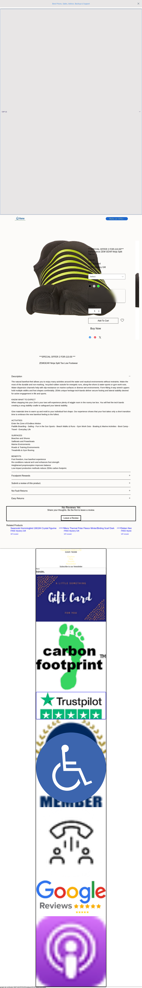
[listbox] (71, 111)
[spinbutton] (94, 311)
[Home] (20, 218)
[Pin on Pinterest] (95, 337)
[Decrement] (90, 311)
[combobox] (106, 276)
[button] (71, 111)
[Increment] (99, 311)
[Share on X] (100, 337)
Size (90, 272)
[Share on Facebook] (90, 337)
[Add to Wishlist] (122, 320)
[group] (71, 531)
